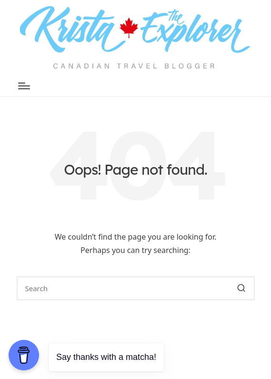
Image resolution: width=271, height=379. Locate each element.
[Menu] (24, 86)
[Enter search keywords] (136, 288)
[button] (242, 288)
